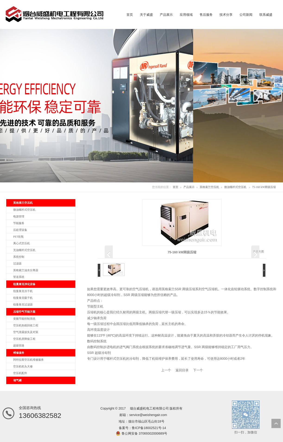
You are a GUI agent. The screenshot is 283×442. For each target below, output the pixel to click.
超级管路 (18, 345)
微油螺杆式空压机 (235, 187)
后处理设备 (20, 230)
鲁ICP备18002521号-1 (148, 428)
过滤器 (17, 263)
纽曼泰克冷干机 (23, 291)
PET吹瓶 (18, 236)
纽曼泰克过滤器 (23, 304)
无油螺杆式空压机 (24, 250)
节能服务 (18, 223)
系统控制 (18, 256)
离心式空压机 (21, 243)
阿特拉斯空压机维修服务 (28, 359)
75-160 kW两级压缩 (264, 187)
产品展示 (189, 187)
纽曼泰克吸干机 (23, 297)
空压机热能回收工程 (25, 325)
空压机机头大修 (23, 366)
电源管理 (18, 216)
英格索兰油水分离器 (25, 270)
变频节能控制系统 (24, 318)
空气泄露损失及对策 (25, 332)
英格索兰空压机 (209, 187)
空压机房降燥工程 (24, 338)
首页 (175, 187)
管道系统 (18, 277)
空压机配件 (20, 373)
